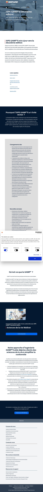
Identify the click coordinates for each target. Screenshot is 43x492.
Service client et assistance (11, 472)
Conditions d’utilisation (29, 485)
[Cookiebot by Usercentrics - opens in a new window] (36, 232)
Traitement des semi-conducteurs (13, 461)
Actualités (8, 439)
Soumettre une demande (11, 445)
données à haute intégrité (24, 379)
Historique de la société (11, 438)
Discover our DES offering (21, 412)
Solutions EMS (13, 91)
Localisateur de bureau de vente (13, 448)
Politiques (10, 485)
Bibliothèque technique (11, 475)
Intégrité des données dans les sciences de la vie (15, 82)
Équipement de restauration (12, 464)
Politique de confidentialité (19, 485)
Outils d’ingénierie (10, 473)
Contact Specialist (21, 333)
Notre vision (12, 78)
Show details (36, 254)
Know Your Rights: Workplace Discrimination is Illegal (17, 477)
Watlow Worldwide (10, 436)
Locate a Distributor (10, 447)
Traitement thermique (10, 457)
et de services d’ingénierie (26, 374)
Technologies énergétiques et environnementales (16, 459)
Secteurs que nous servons (14, 7)
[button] (34, 2)
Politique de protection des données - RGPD (21, 487)
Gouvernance (9, 434)
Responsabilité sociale (10, 432)
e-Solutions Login (9, 452)
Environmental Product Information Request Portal (16, 479)
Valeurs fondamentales (11, 429)
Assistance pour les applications (13, 450)
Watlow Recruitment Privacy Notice (21, 488)
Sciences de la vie (24, 7)
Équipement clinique (10, 463)
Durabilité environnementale (12, 431)
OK (35, 258)
